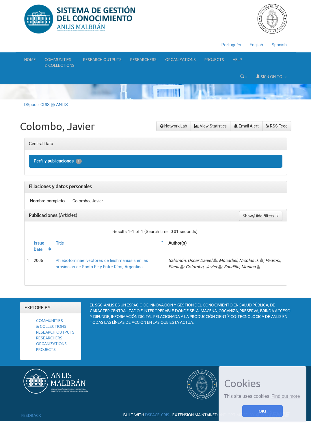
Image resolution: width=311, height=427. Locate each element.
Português (231, 44)
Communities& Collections (59, 62)
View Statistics (210, 126)
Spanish (279, 44)
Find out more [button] (285, 396)
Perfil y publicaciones (58, 161)
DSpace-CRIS (157, 415)
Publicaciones (44, 215)
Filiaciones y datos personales (60, 186)
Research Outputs (102, 59)
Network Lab (173, 126)
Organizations (180, 59)
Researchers (143, 59)
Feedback (31, 415)
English (256, 44)
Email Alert (246, 126)
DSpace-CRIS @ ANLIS (46, 104)
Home (30, 59)
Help (237, 59)
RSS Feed (277, 126)
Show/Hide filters (261, 216)
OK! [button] (262, 411)
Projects (214, 59)
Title (60, 243)
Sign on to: (271, 76)
